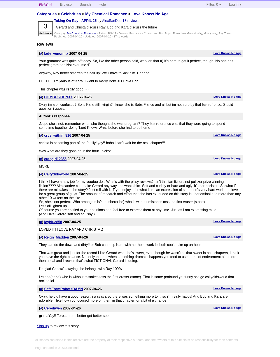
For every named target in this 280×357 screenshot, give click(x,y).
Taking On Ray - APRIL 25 (75, 21)
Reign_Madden (56, 237)
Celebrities (71, 14)
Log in (234, 4)
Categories (47, 14)
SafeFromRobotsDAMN (63, 289)
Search (85, 4)
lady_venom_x (56, 53)
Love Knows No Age (149, 14)
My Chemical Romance (106, 14)
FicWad (45, 4)
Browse (66, 4)
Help (102, 4)
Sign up (43, 326)
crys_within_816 (57, 135)
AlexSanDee (112, 21)
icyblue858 (53, 222)
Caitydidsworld (56, 174)
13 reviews (130, 21)
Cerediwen (53, 308)
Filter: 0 (212, 4)
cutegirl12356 (55, 159)
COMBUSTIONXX (58, 97)
